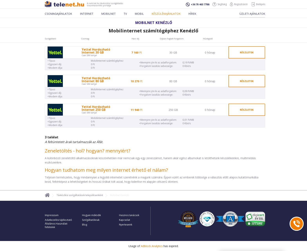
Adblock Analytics (152, 246)
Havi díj (135, 38)
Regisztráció (239, 4)
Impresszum (52, 215)
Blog (84, 224)
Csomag (85, 38)
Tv (125, 14)
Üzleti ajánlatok (252, 14)
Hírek (192, 14)
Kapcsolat (124, 220)
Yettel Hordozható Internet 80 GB (96, 80)
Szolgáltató (50, 38)
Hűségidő (208, 38)
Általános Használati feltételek (56, 225)
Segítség (219, 4)
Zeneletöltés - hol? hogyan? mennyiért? (87, 150)
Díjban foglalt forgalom (172, 38)
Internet (86, 14)
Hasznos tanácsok (129, 215)
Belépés (258, 4)
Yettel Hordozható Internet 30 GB (96, 51)
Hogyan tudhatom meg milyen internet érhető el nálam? (106, 170)
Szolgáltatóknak (90, 220)
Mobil (139, 14)
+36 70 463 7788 (197, 4)
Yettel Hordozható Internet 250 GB (96, 108)
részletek (247, 52)
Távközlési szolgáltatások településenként (80, 195)
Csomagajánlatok (58, 14)
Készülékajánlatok (166, 14)
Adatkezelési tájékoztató (58, 220)
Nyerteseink (125, 224)
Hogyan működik (91, 215)
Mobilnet (108, 14)
